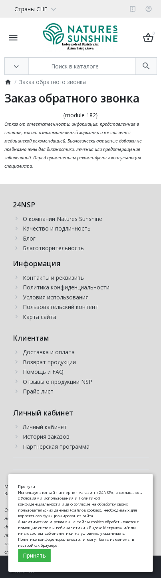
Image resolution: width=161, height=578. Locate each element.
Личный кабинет (45, 427)
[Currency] (61, 9)
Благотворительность (53, 248)
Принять (34, 555)
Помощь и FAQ (43, 371)
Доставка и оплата (49, 352)
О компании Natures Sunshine (62, 219)
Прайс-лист (38, 391)
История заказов (46, 436)
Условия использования (56, 297)
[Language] (32, 9)
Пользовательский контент (60, 307)
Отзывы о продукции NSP (57, 381)
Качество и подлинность (57, 228)
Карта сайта (39, 317)
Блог (29, 238)
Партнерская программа (56, 446)
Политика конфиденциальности (66, 287)
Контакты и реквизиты (54, 277)
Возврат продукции (49, 362)
